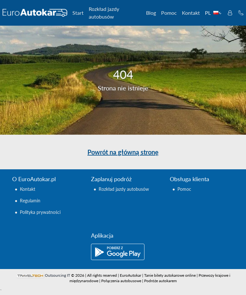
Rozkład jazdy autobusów (104, 13)
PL (213, 13)
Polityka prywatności (40, 212)
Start (78, 13)
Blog (151, 13)
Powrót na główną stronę (123, 152)
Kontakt (191, 13)
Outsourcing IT (57, 275)
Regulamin (30, 200)
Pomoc (169, 13)
